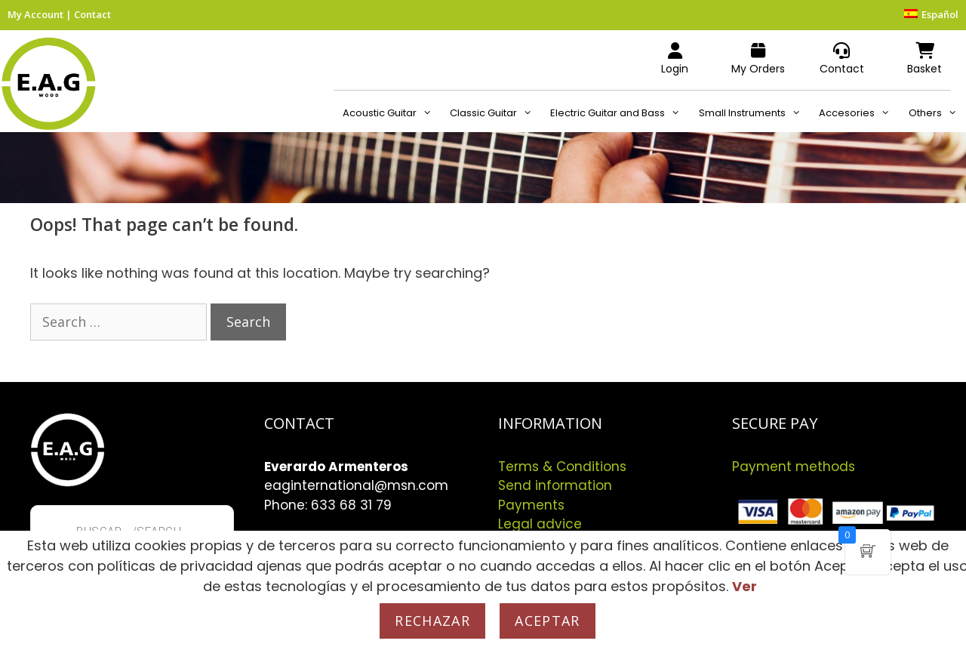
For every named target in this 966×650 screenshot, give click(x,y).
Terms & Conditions (562, 466)
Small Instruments (754, 113)
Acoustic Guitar (392, 113)
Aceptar (547, 620)
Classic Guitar (495, 113)
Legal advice (540, 524)
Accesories (859, 113)
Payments (531, 505)
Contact (92, 14)
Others (937, 113)
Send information (555, 485)
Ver (744, 586)
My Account (35, 14)
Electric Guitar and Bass (619, 113)
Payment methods (793, 466)
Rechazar (432, 620)
